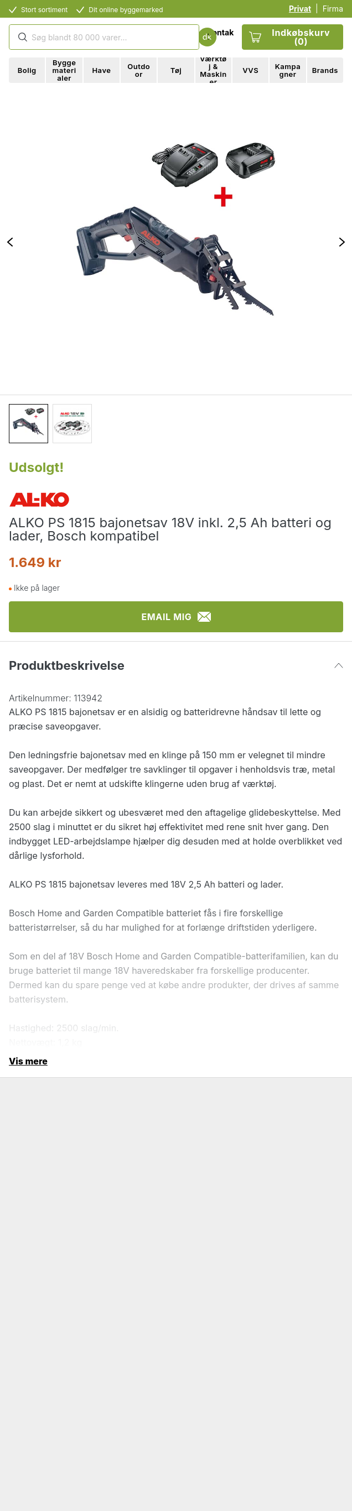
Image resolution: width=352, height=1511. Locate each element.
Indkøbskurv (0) (289, 37)
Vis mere (28, 1061)
